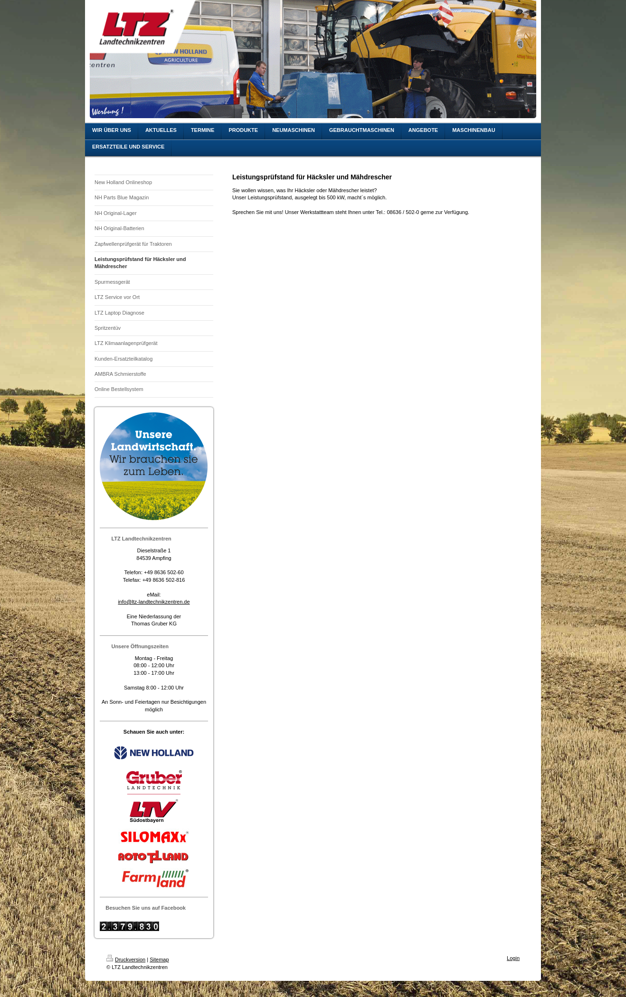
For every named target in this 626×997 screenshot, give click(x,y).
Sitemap (159, 959)
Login (513, 958)
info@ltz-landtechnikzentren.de (154, 602)
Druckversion (125, 959)
